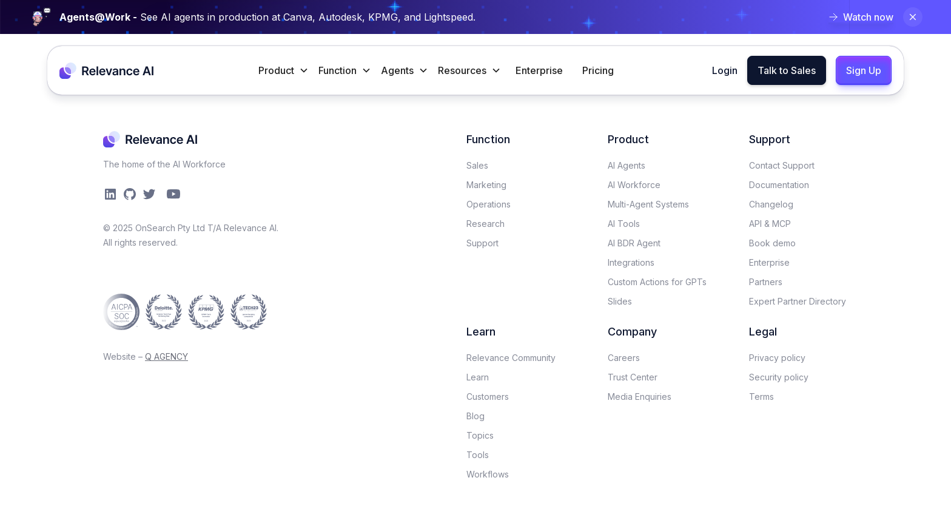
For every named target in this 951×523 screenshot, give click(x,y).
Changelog (771, 204)
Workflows (487, 474)
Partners (765, 282)
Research (485, 223)
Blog (475, 416)
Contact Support (782, 165)
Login (725, 70)
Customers (487, 396)
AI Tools (624, 223)
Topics (480, 435)
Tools (477, 455)
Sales (477, 165)
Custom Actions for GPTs (657, 282)
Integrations (631, 262)
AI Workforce (634, 185)
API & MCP (770, 223)
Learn (477, 377)
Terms (761, 396)
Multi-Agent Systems (648, 204)
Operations (488, 204)
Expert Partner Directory (797, 301)
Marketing (486, 185)
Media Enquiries (639, 396)
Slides (620, 301)
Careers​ (624, 358)
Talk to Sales (787, 70)
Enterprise (539, 70)
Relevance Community (511, 358)
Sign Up (863, 70)
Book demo (772, 243)
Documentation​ (779, 185)
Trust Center (632, 377)
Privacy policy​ (777, 358)
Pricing (598, 70)
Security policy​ (778, 377)
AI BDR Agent (634, 243)
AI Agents (626, 165)
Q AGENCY (166, 356)
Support (482, 243)
